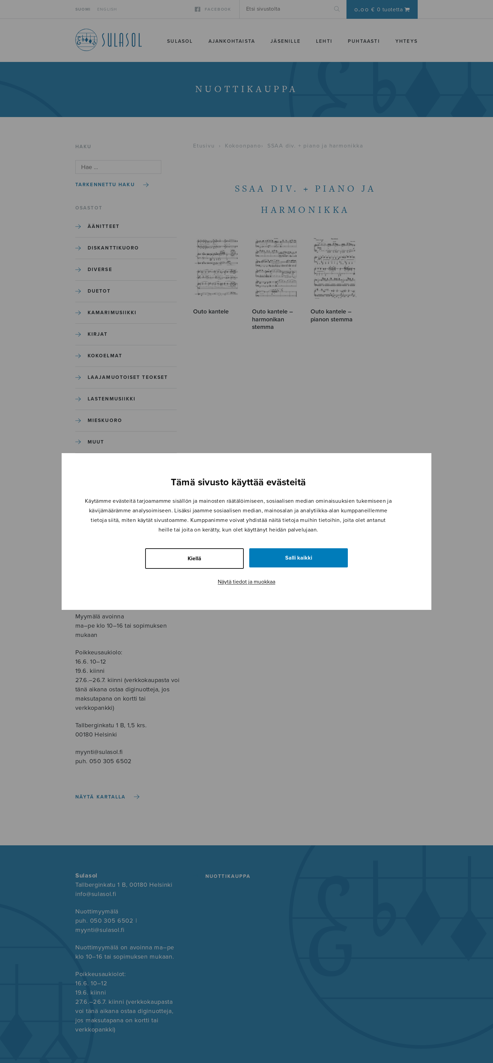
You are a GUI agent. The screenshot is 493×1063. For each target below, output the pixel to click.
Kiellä (194, 558)
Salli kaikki (298, 557)
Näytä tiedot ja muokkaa (246, 581)
